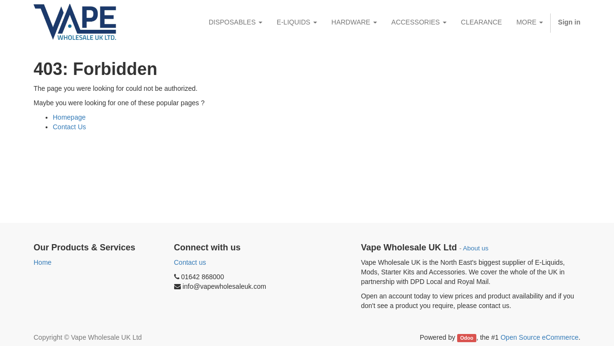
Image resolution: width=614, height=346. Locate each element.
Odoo (466, 338)
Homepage (69, 117)
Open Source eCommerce (539, 337)
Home (42, 262)
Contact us (190, 262)
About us (475, 248)
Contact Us (69, 127)
